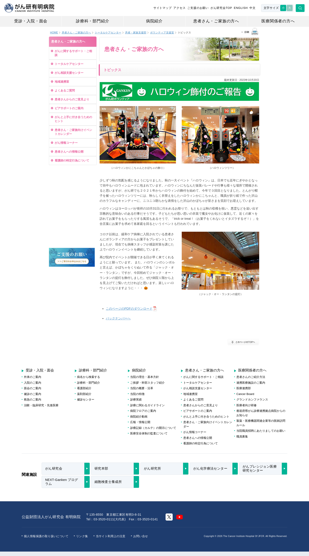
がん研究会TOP (221, 8)
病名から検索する (88, 377)
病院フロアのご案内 (72, 238)
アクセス (179, 8)
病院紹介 (154, 21)
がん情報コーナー (66, 142)
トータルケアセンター (108, 32)
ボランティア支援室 (162, 32)
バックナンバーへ (118, 318)
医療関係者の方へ (278, 21)
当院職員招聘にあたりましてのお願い (260, 430)
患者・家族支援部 (135, 32)
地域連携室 (62, 81)
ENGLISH (241, 8)
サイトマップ (162, 8)
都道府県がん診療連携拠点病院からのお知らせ (260, 413)
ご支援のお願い (198, 8)
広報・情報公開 (140, 422)
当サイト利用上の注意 (111, 536)
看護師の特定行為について (72, 160)
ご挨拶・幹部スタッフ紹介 (147, 382)
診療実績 (136, 399)
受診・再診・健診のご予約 (71, 179)
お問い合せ (140, 536)
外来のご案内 (32, 377)
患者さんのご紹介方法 (250, 377)
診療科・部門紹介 (92, 21)
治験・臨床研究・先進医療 (41, 405)
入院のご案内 (32, 382)
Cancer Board (245, 394)
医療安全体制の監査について (149, 433)
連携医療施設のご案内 (250, 382)
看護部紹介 (84, 388)
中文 (252, 8)
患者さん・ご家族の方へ (216, 21)
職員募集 (242, 436)
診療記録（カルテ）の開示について (153, 428)
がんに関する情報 (72, 220)
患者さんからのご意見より (72, 99)
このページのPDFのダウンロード (129, 308)
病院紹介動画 (138, 416)
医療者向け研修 (246, 405)
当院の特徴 (137, 394)
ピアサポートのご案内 (69, 108)
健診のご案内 (32, 394)
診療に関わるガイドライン (147, 405)
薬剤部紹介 (84, 394)
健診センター (85, 399)
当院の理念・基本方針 (144, 377)
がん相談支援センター (69, 72)
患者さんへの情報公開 (69, 151)
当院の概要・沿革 (141, 388)
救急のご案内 (32, 399)
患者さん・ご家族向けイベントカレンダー (73, 132)
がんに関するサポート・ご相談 (73, 53)
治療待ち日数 (72, 200)
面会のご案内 (32, 388)
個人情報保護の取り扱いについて (46, 536)
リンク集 (82, 536)
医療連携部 (243, 388)
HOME (54, 32)
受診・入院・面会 (30, 21)
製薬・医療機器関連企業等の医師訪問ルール (260, 423)
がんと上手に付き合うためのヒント (73, 119)
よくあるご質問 (65, 90)
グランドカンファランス (252, 399)
